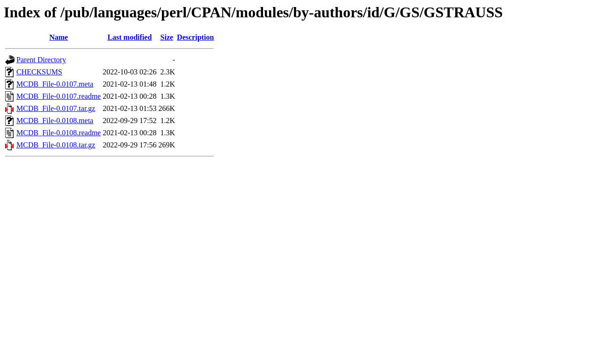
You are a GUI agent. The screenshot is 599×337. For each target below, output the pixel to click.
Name (58, 37)
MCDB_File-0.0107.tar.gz (55, 108)
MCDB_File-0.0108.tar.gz (55, 145)
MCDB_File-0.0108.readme (58, 133)
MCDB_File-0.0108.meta (54, 121)
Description (195, 37)
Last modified (130, 37)
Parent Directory (41, 60)
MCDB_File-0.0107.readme (58, 96)
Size (167, 37)
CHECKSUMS (39, 72)
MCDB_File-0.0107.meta (54, 84)
